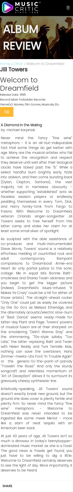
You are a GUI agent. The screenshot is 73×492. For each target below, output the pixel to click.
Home (5, 63)
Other (18, 63)
